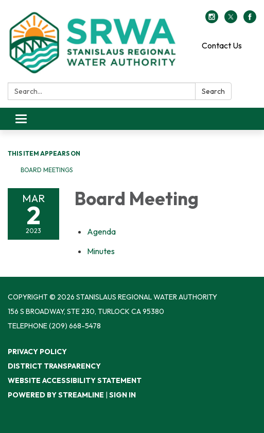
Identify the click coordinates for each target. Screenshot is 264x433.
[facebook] (249, 20)
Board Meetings (47, 170)
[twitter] (230, 20)
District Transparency (54, 366)
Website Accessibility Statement (75, 380)
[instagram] (211, 20)
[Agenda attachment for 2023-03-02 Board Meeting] (101, 231)
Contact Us (222, 45)
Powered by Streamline (56, 394)
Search (213, 91)
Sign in (122, 394)
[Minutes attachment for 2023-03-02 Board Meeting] (101, 251)
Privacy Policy (37, 351)
